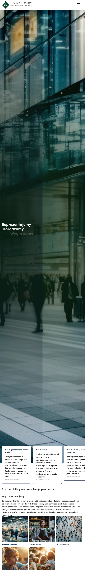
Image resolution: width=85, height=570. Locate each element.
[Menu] (79, 5)
